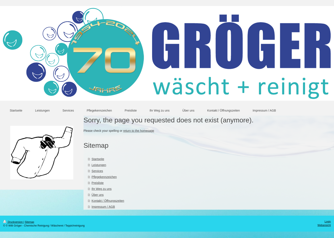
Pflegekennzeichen (104, 177)
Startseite (98, 159)
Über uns (98, 194)
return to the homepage (138, 130)
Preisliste (98, 183)
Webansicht (324, 225)
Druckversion (13, 222)
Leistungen (99, 165)
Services (97, 171)
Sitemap (29, 222)
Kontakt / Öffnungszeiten (108, 200)
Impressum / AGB (103, 206)
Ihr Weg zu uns (102, 189)
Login (328, 221)
